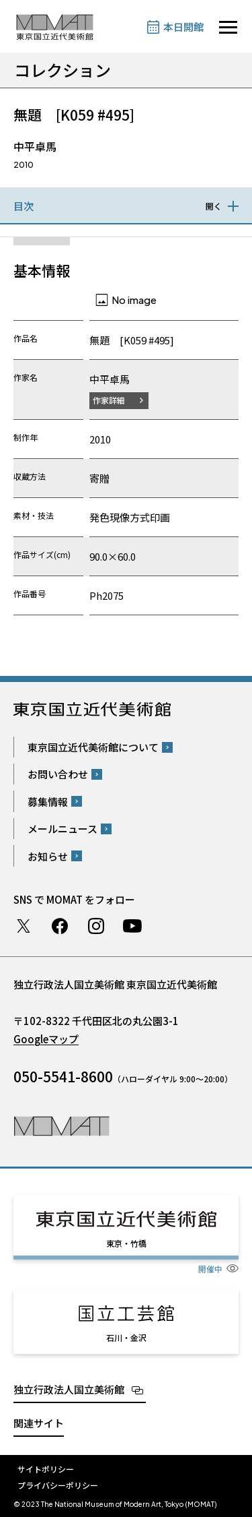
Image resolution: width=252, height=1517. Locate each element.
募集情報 (48, 802)
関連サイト (38, 1423)
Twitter (23, 926)
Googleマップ (46, 1039)
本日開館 (183, 26)
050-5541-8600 (63, 1076)
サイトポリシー (45, 1469)
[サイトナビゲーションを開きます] (228, 27)
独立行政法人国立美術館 (68, 1389)
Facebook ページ (60, 926)
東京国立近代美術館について (93, 747)
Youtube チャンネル (132, 926)
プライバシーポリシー (57, 1485)
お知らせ (48, 856)
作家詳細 (109, 400)
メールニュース (62, 829)
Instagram (96, 926)
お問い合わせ (58, 774)
